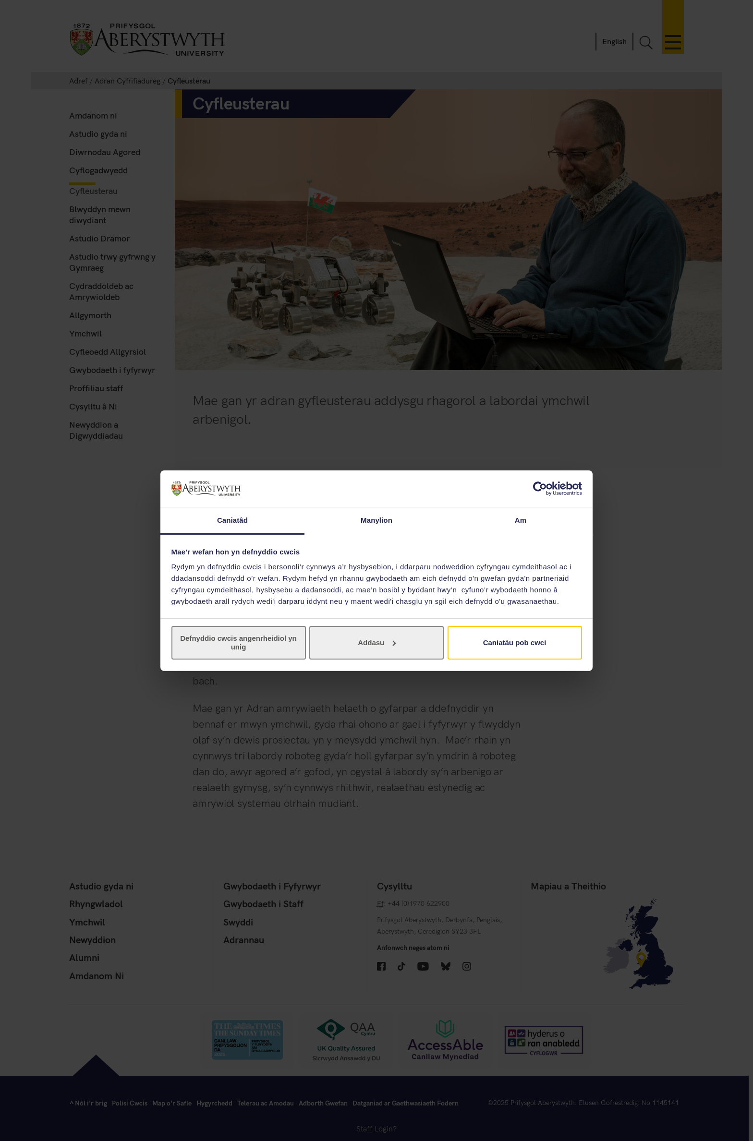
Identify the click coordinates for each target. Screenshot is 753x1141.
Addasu (377, 642)
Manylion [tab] (376, 520)
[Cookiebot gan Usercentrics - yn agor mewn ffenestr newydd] (540, 488)
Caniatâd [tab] (232, 520)
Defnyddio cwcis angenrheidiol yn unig (238, 642)
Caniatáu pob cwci (515, 642)
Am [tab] (520, 520)
